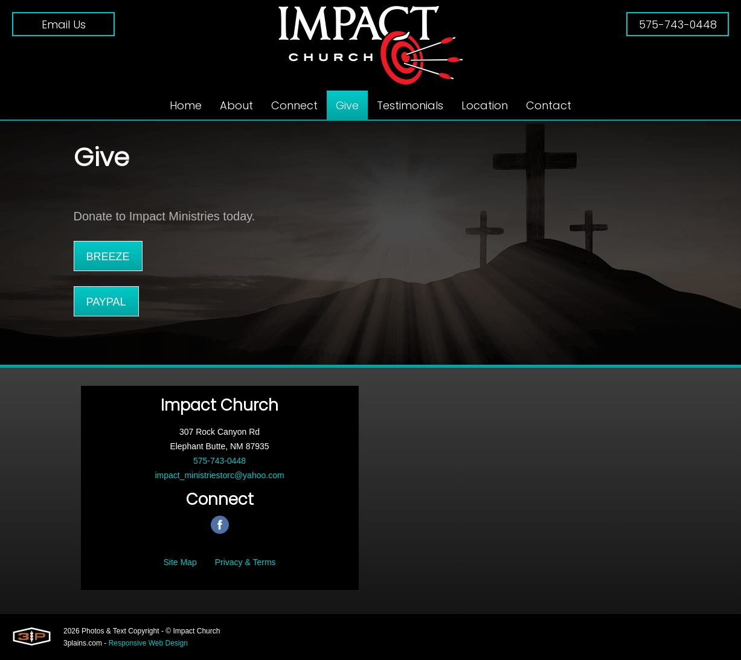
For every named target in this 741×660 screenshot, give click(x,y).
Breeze (108, 257)
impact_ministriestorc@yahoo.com (219, 475)
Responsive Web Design (148, 643)
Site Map (179, 562)
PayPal (106, 302)
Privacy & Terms (245, 562)
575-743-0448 (678, 24)
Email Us (64, 24)
